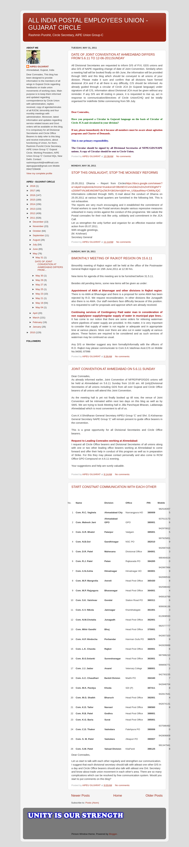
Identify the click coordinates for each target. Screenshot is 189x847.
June (35, 249)
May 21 (40, 298)
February (38, 322)
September (39, 235)
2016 (33, 195)
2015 (33, 199)
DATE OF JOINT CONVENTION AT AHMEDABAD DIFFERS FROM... (49, 265)
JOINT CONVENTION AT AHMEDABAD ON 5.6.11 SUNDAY (113, 369)
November (38, 226)
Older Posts (154, 795)
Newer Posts (80, 795)
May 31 (40, 257)
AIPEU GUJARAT (39, 66)
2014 (33, 204)
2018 (33, 186)
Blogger (113, 834)
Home (117, 795)
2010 (33, 332)
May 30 (40, 275)
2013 (33, 209)
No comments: (124, 156)
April (35, 313)
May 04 (40, 307)
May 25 (40, 289)
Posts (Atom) (92, 802)
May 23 (40, 293)
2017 (33, 190)
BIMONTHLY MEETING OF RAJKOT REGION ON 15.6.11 (111, 258)
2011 (33, 217)
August (37, 240)
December (38, 221)
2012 (33, 213)
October (37, 231)
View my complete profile (39, 173)
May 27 (40, 284)
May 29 (40, 280)
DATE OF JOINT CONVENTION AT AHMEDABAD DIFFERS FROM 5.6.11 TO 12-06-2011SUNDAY (113, 56)
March (36, 317)
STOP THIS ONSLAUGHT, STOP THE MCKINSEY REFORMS (114, 172)
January (37, 326)
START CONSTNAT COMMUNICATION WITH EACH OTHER (113, 487)
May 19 (40, 303)
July (35, 244)
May (35, 253)
